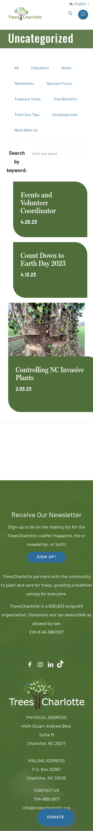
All (16, 68)
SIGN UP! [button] (46, 557)
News (66, 68)
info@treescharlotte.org (46, 808)
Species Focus (59, 84)
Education (40, 68)
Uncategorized (64, 115)
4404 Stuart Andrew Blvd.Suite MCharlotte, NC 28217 (46, 735)
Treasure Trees (27, 99)
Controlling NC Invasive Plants (50, 373)
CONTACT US (46, 790)
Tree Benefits (65, 99)
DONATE (55, 817)
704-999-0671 (47, 799)
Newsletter (24, 84)
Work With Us (25, 131)
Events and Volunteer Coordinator (38, 202)
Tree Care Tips (26, 115)
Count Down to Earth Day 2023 (43, 259)
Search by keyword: (17, 162)
